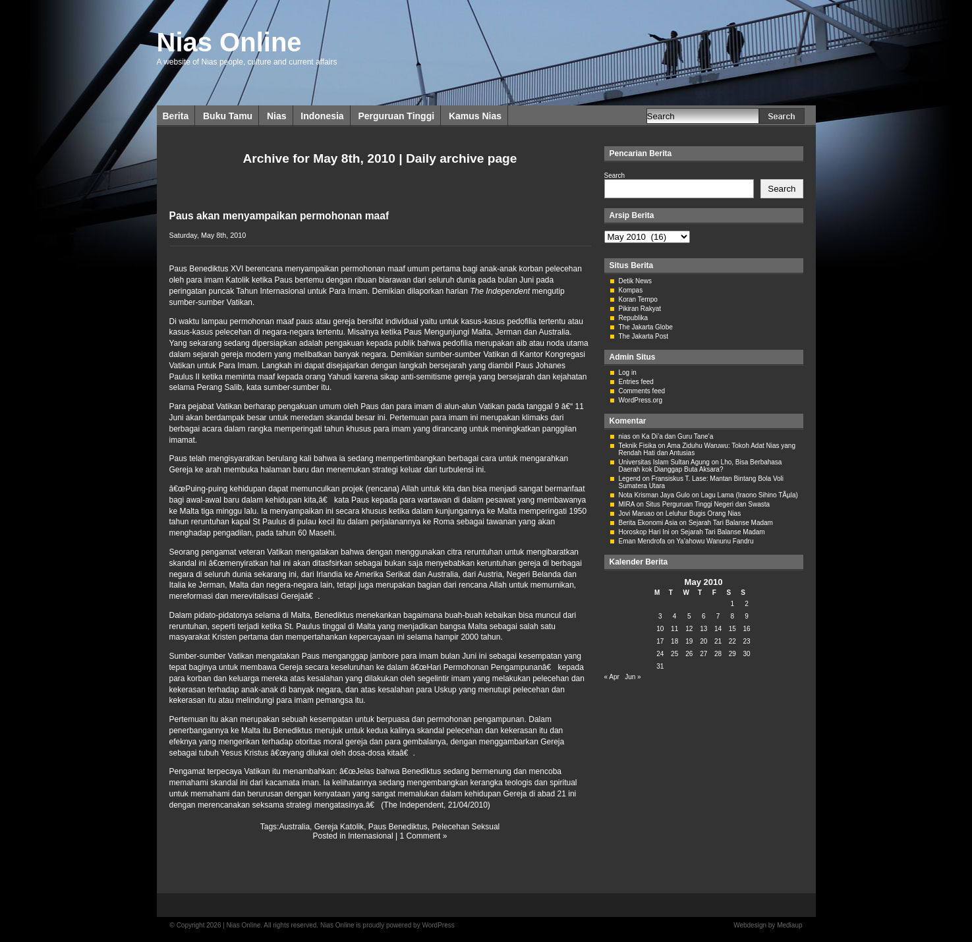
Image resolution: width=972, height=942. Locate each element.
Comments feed (642, 391)
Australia (294, 826)
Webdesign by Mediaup (767, 925)
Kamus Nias (475, 116)
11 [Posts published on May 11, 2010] (674, 628)
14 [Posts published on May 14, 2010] (718, 628)
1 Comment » (423, 836)
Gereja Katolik (339, 826)
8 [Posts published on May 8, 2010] (733, 616)
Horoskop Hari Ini (644, 532)
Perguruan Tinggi (396, 116)
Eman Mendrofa (642, 541)
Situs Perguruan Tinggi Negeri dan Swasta (708, 504)
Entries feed (636, 381)
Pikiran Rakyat (640, 308)
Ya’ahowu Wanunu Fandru (714, 541)
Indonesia (321, 116)
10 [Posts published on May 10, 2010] (660, 628)
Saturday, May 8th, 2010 (207, 235)
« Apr (611, 676)
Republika (633, 317)
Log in (628, 372)
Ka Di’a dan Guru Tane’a (678, 436)
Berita (176, 116)
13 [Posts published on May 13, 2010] (703, 628)
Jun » (633, 676)
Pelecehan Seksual (466, 826)
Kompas (631, 290)
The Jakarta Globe (646, 327)
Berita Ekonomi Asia (648, 522)
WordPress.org (641, 400)
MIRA (627, 504)
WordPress (438, 925)
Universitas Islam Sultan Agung (664, 462)
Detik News (635, 281)
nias (625, 436)
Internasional (370, 836)
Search (614, 175)
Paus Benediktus (398, 826)
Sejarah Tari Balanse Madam (731, 522)
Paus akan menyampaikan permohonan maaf (279, 215)
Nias (277, 116)
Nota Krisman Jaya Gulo (654, 495)
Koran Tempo (638, 299)
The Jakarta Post (644, 336)
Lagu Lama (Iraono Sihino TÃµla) (749, 495)
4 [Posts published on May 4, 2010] (675, 616)
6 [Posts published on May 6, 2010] (704, 616)
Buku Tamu (227, 116)
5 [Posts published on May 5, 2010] (689, 616)
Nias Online (229, 42)
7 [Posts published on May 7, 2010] (718, 616)
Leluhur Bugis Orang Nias (703, 513)
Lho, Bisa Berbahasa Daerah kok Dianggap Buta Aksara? (700, 465)
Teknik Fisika (637, 445)
